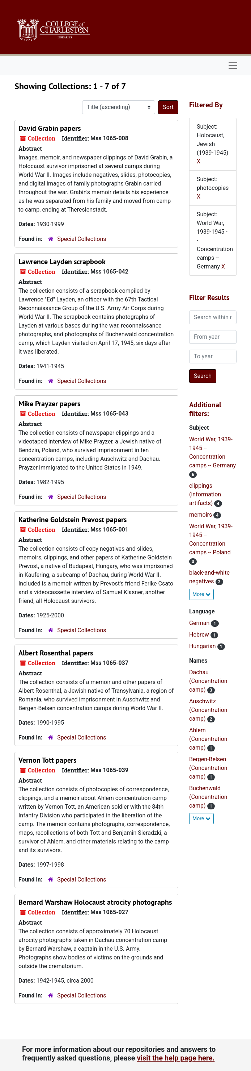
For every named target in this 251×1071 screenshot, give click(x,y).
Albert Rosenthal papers (55, 653)
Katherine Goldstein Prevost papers (72, 519)
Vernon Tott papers (47, 760)
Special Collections (81, 239)
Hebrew (199, 634)
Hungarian (203, 646)
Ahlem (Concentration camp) (208, 739)
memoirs (201, 514)
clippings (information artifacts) (205, 494)
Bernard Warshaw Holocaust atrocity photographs (95, 902)
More (201, 594)
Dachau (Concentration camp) (208, 681)
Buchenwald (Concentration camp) (208, 797)
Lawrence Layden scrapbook (62, 261)
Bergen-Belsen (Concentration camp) (208, 768)
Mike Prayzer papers (49, 403)
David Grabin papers (49, 128)
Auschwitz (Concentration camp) (208, 710)
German (200, 623)
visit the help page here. (176, 1058)
